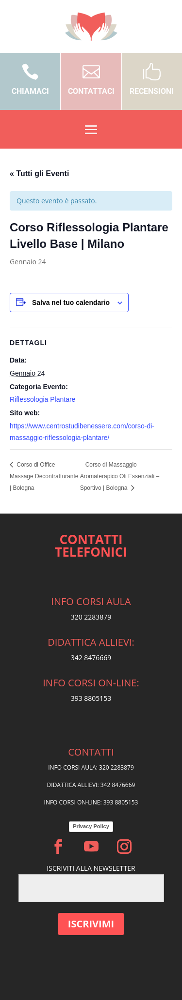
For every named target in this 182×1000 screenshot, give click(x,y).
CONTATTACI (91, 91)
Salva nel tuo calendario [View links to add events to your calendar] (71, 302)
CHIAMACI (30, 91)
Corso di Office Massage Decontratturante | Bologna (44, 476)
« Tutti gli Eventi (39, 173)
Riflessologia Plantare (42, 399)
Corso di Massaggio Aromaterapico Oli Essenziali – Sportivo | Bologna (119, 476)
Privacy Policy (91, 826)
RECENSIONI (152, 91)
